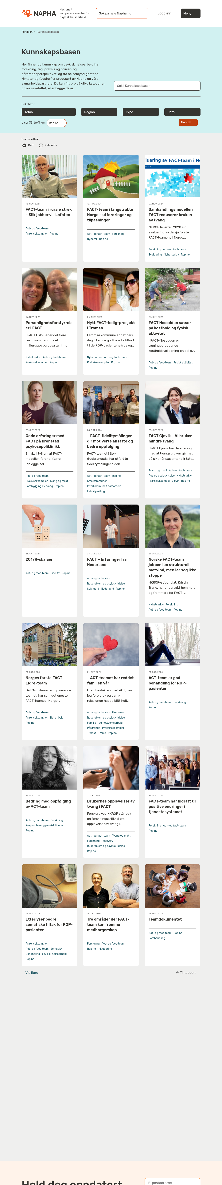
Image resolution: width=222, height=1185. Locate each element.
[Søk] (141, 13)
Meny (190, 13)
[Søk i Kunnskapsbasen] (153, 86)
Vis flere (31, 973)
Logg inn (164, 13)
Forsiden (27, 32)
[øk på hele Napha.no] (118, 13)
